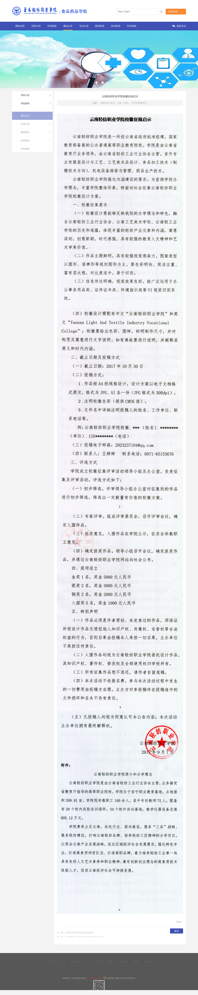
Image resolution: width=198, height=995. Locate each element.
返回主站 (181, 26)
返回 (176, 931)
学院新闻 (52, 26)
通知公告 (67, 26)
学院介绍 (36, 26)
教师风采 (99, 26)
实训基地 (115, 26)
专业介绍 (83, 26)
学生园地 (131, 26)
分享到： (179, 922)
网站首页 (20, 26)
